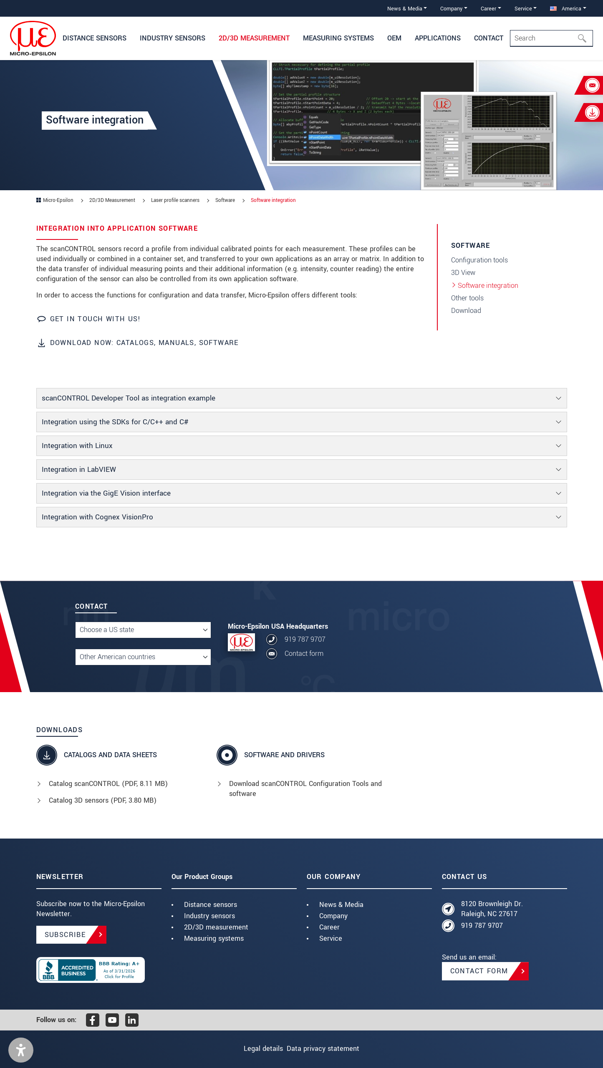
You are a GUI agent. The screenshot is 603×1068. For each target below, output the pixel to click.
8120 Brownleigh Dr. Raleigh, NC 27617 (492, 909)
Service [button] (523, 9)
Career (329, 927)
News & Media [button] (404, 9)
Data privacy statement (329, 1048)
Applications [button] (438, 38)
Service (330, 938)
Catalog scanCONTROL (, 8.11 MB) (108, 783)
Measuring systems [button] (338, 38)
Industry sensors (209, 916)
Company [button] (451, 9)
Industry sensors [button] (172, 38)
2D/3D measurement (216, 927)
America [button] (565, 9)
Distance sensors (210, 904)
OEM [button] (394, 38)
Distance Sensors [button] (94, 38)
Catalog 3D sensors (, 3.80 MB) (102, 800)
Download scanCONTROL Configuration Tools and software (305, 788)
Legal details (257, 1048)
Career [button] (488, 9)
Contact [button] (488, 38)
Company (333, 916)
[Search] (551, 38)
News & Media (341, 904)
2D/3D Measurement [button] (254, 38)
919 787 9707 (305, 639)
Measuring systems (214, 938)
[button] (20, 1050)
